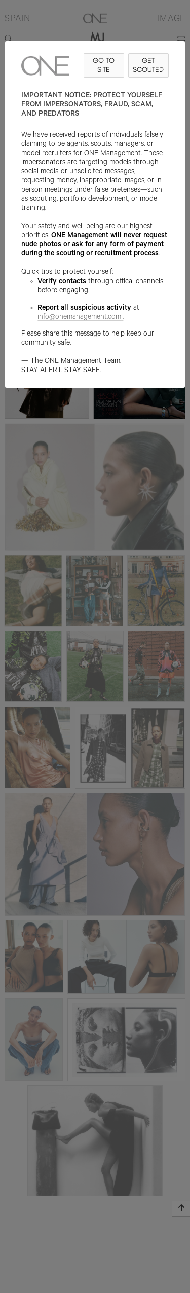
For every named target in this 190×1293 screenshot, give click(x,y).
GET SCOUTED (148, 65)
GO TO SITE (104, 65)
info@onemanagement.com (80, 318)
